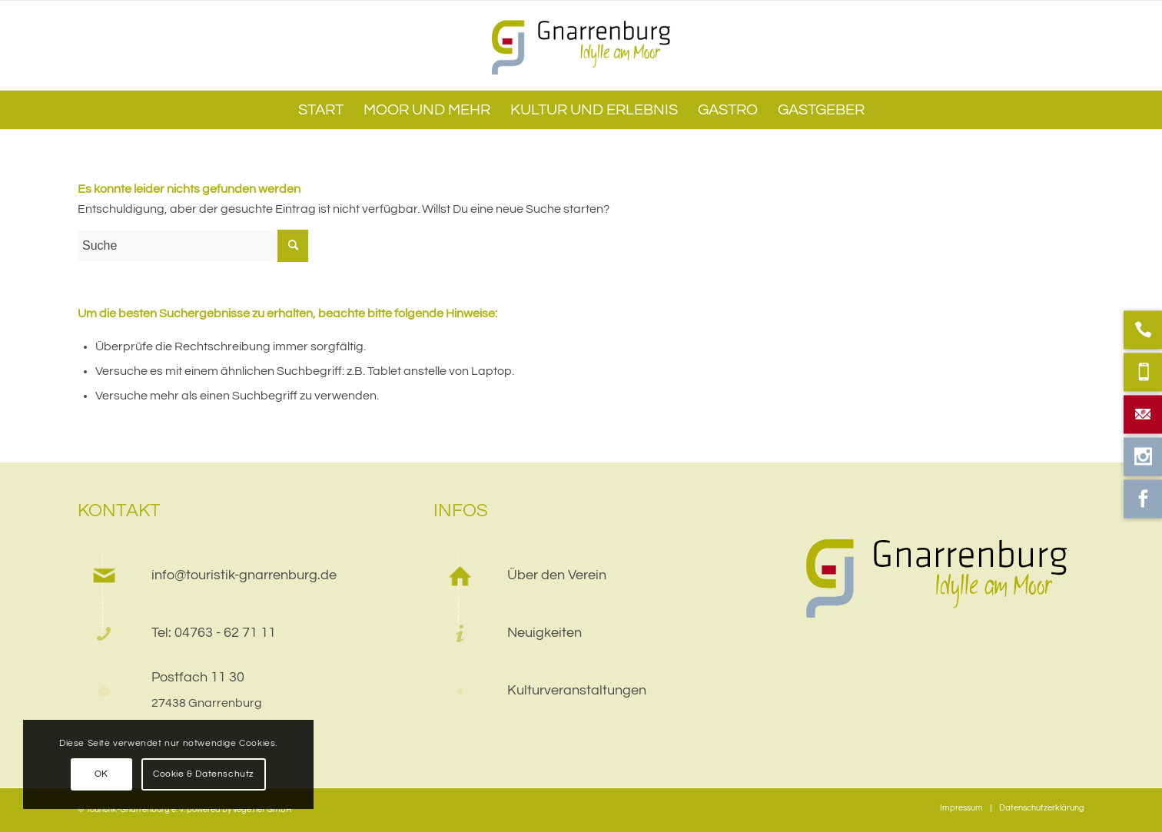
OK (101, 774)
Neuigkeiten (544, 632)
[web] (581, 45)
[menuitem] (321, 110)
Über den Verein (556, 575)
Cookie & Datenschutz (203, 774)
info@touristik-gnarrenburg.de (244, 575)
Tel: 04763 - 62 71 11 (213, 632)
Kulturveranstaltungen (576, 690)
